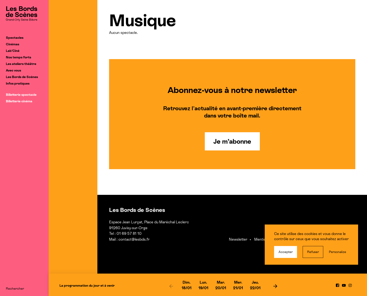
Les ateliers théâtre (21, 64)
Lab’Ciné (12, 51)
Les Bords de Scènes (22, 77)
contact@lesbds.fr (134, 239)
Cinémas (12, 44)
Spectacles (14, 37)
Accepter (286, 252)
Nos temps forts (18, 57)
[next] (275, 286)
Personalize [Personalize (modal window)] (337, 252)
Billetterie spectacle (21, 94)
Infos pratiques (17, 83)
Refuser (313, 252)
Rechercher (15, 288)
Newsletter (238, 239)
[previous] (171, 286)
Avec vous (13, 70)
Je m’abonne (232, 141)
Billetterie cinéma (19, 101)
